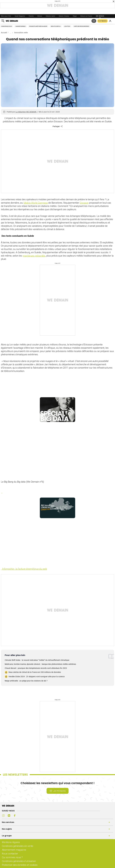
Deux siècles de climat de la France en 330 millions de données (33, 672)
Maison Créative (64, 16)
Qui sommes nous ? (12, 857)
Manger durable (21, 26)
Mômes (39, 16)
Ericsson (84, 202)
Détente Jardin (50, 16)
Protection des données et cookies (20, 864)
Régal (75, 16)
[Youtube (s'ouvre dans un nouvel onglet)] (20, 815)
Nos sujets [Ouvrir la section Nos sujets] (7, 829)
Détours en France (86, 16)
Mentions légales (11, 842)
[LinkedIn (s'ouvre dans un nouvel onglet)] (9, 815)
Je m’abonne (102, 21)
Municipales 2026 (6, 26)
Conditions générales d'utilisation (19, 861)
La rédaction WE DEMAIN (26, 111)
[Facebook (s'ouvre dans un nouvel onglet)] (14, 815)
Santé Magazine (20, 16)
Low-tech (67, 26)
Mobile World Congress (36, 202)
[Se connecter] (110, 20)
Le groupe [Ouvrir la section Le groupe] (7, 835)
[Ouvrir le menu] (3, 21)
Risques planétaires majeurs (38, 26)
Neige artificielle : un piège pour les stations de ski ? (26, 680)
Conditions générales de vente (17, 845)
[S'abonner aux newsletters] (93, 21)
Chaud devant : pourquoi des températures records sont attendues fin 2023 (36, 668)
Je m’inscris (58, 790)
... (10, 32)
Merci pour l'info (6, 16)
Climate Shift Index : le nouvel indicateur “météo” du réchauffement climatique (37, 660)
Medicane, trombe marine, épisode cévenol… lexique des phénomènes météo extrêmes (40, 664)
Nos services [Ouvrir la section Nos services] (8, 822)
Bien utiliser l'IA (56, 26)
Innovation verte (21, 32)
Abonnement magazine (14, 849)
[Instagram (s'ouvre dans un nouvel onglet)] (3, 815)
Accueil (4, 32)
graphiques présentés (34, 255)
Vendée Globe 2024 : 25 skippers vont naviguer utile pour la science (35, 676)
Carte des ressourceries (81, 26)
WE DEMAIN (100, 16)
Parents (31, 16)
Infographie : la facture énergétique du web (24, 568)
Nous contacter (10, 853)
